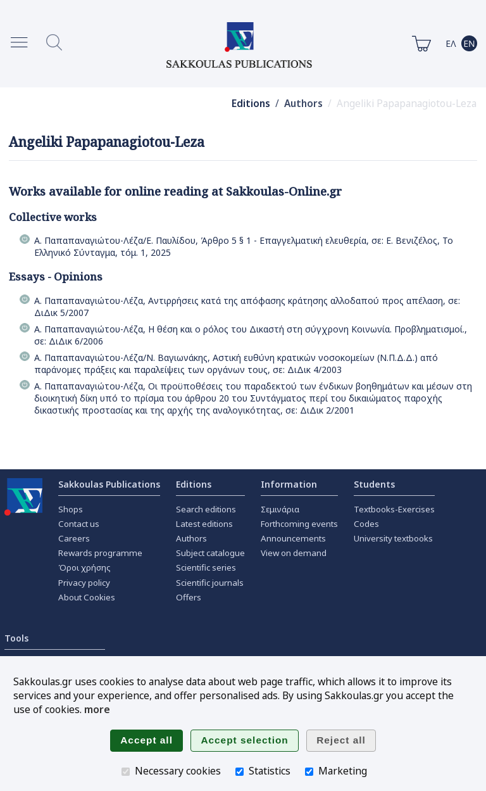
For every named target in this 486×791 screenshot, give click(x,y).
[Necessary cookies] (126, 772)
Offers (188, 597)
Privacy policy (84, 582)
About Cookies (86, 597)
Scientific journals (210, 582)
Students (374, 484)
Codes (366, 523)
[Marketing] (309, 772)
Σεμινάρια (280, 509)
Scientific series (206, 567)
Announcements (293, 538)
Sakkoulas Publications (109, 484)
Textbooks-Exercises (394, 509)
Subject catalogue (210, 553)
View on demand (294, 553)
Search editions (206, 509)
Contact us (78, 523)
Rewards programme (100, 553)
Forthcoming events (299, 523)
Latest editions (204, 523)
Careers (74, 538)
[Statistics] (239, 772)
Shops (70, 509)
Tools (16, 638)
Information (289, 484)
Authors (303, 103)
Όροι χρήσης (84, 567)
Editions (251, 103)
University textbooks (393, 538)
